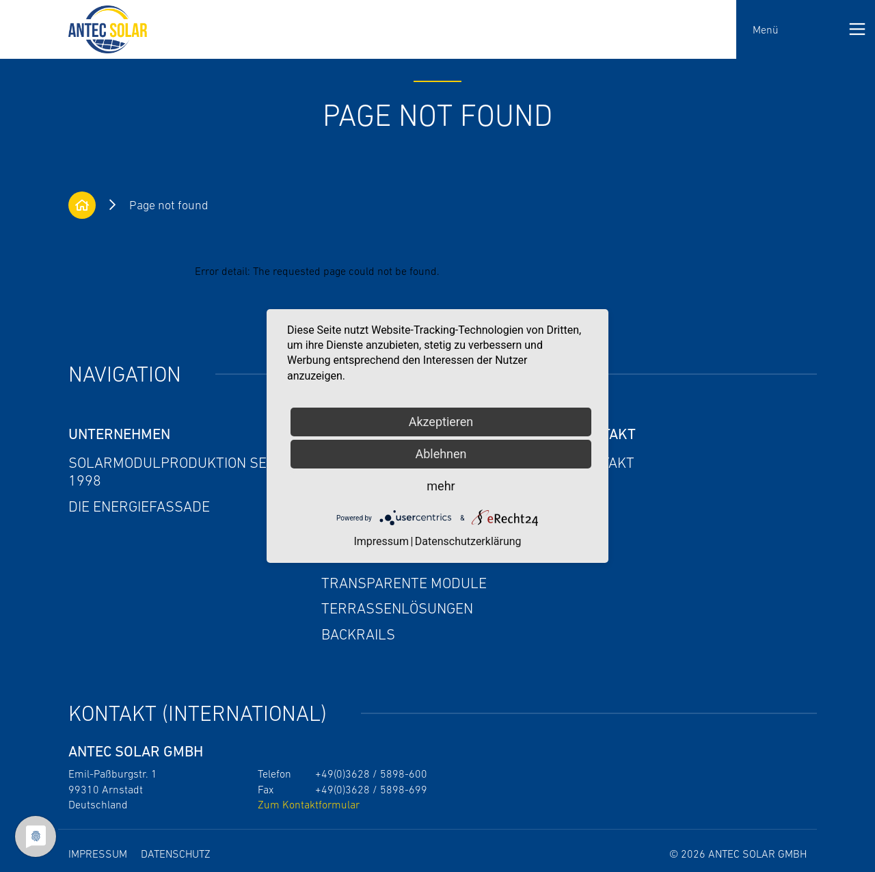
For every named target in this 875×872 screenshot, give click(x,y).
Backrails (358, 634)
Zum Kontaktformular (309, 804)
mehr (441, 486)
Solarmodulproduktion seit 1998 (173, 471)
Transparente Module (404, 583)
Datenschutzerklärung (468, 541)
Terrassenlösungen (397, 608)
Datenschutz (176, 853)
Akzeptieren (441, 421)
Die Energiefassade (139, 506)
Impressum (97, 853)
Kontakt (604, 462)
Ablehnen (440, 454)
